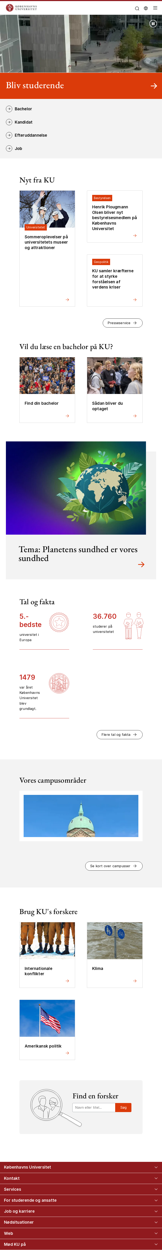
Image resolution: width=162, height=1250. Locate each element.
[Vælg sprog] (146, 8)
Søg (123, 1107)
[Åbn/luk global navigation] (155, 9)
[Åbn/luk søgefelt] (137, 8)
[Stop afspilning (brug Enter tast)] (153, 23)
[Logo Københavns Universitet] (59, 7)
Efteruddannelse (31, 135)
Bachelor (23, 108)
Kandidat (24, 122)
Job (18, 148)
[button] (123, 323)
